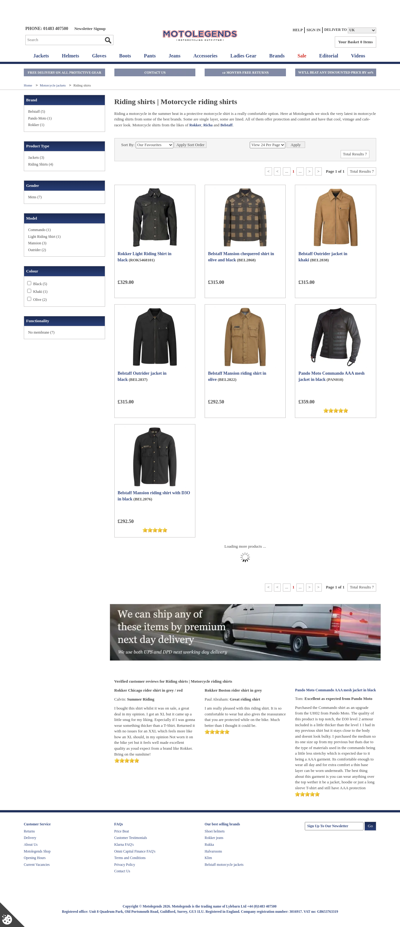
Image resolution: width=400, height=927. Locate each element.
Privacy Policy (124, 864)
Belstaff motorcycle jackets (224, 864)
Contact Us (122, 871)
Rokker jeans (214, 838)
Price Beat (121, 831)
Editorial (328, 55)
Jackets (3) (36, 157)
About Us (30, 844)
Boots (125, 55)
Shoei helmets (215, 831)
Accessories (205, 55)
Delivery (30, 838)
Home (28, 85)
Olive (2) (40, 299)
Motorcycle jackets (53, 85)
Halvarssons (213, 851)
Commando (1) (39, 230)
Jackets (41, 55)
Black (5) (40, 284)
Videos (358, 55)
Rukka (209, 844)
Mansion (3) (37, 243)
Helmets (70, 55)
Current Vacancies (37, 864)
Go (108, 40)
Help (298, 30)
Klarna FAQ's (124, 844)
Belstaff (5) (36, 111)
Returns (29, 831)
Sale (301, 55)
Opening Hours (35, 858)
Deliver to (335, 30)
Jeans (174, 55)
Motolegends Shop (37, 851)
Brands (277, 55)
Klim (208, 858)
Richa (208, 125)
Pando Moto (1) (40, 118)
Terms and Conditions (130, 858)
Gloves (99, 55)
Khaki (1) (40, 291)
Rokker (195, 125)
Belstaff (226, 125)
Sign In (313, 30)
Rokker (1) (36, 125)
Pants (150, 55)
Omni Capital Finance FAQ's (134, 851)
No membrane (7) (41, 332)
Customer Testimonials (130, 838)
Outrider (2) (37, 250)
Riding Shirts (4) (40, 164)
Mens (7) (35, 197)
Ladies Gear (243, 55)
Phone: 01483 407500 (46, 28)
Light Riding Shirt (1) (44, 236)
